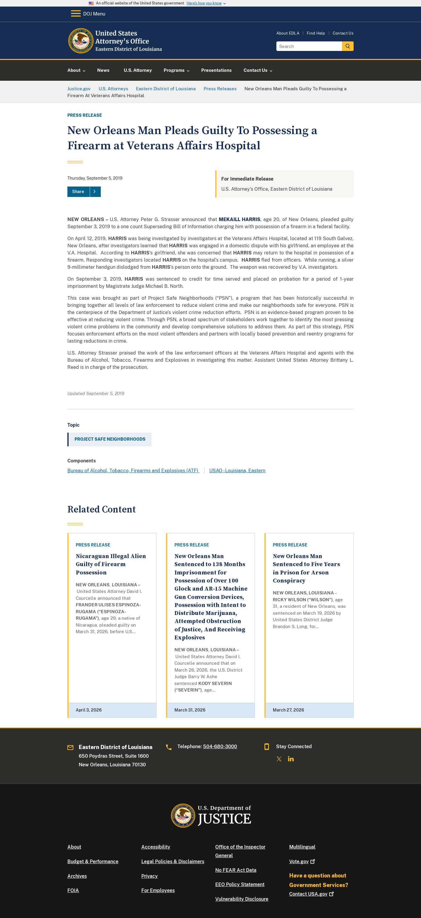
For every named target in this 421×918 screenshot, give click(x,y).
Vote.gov (302, 861)
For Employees (158, 890)
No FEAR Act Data (235, 870)
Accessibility (155, 847)
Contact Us (343, 33)
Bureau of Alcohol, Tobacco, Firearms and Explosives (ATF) (133, 470)
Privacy (149, 876)
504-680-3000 (220, 746)
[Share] (84, 192)
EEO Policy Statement (239, 884)
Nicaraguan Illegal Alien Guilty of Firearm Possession (111, 565)
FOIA (73, 890)
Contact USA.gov (312, 894)
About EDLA (287, 33)
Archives (77, 876)
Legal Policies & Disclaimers (172, 861)
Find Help (316, 33)
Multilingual (302, 847)
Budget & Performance (92, 861)
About (74, 847)
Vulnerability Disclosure (241, 899)
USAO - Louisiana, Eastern (237, 470)
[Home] (115, 52)
